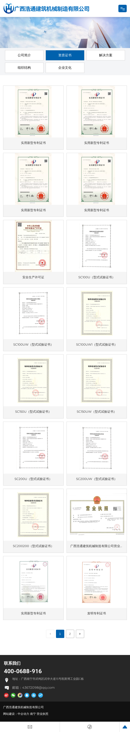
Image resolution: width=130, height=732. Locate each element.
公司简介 (24, 55)
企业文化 (65, 68)
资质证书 (65, 55)
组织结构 (24, 68)
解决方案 (105, 55)
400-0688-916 (23, 671)
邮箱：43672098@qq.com (33, 688)
